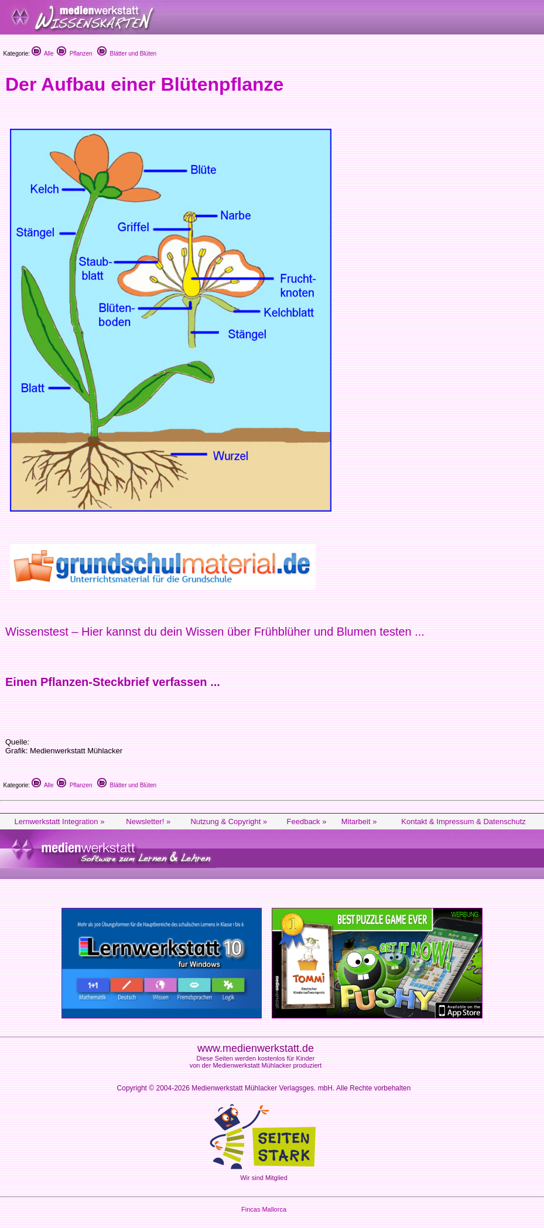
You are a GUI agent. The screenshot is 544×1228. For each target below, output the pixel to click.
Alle (43, 53)
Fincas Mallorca (263, 1209)
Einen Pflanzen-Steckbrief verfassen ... (112, 681)
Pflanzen (74, 53)
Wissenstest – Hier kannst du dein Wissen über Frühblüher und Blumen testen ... (215, 631)
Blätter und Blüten (126, 53)
